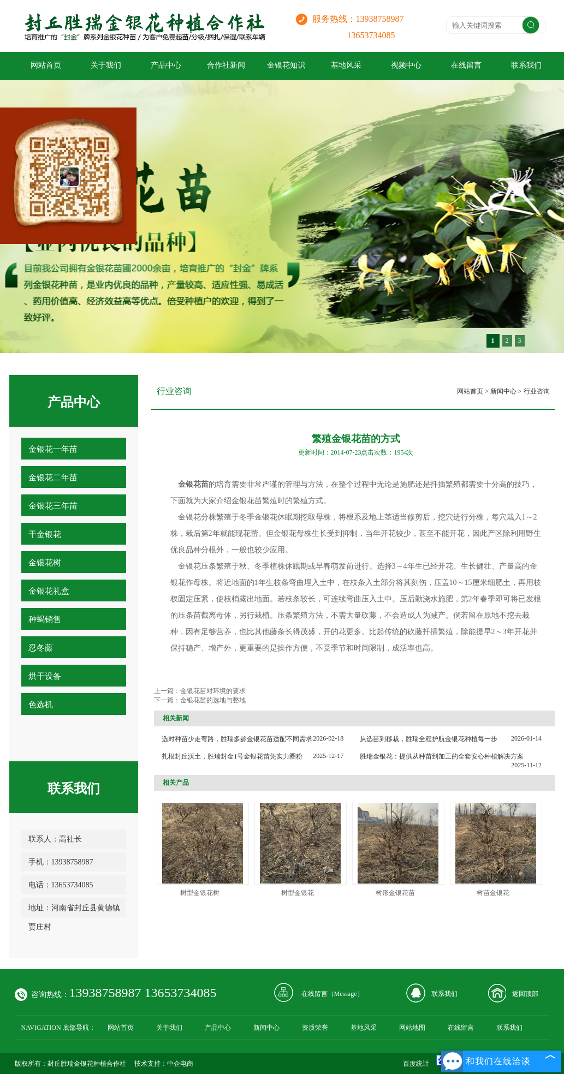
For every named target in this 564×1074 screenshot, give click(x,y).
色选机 (40, 704)
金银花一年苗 (53, 449)
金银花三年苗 (53, 506)
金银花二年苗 (53, 477)
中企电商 (180, 1063)
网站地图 (412, 1027)
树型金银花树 (199, 893)
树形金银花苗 (395, 893)
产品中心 (166, 65)
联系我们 (526, 65)
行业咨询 (537, 391)
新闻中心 (503, 391)
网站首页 (46, 65)
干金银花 (44, 534)
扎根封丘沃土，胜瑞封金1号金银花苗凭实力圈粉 (232, 756)
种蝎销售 (44, 619)
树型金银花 (297, 893)
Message (345, 994)
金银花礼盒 (48, 591)
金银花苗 (246, 501)
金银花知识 (286, 65)
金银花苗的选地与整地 (213, 700)
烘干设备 (44, 676)
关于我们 (106, 65)
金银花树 (44, 562)
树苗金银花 (493, 893)
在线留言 (466, 65)
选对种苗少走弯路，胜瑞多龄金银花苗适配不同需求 (237, 739)
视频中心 (406, 65)
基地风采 (346, 65)
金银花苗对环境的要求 (213, 691)
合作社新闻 (226, 65)
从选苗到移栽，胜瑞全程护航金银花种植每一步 (428, 739)
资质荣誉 (315, 1027)
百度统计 (416, 1063)
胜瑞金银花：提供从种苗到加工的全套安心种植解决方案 (442, 756)
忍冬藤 (40, 647)
